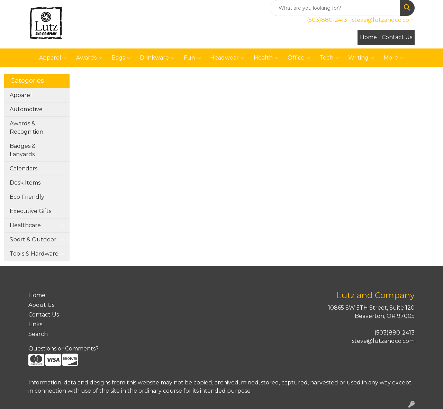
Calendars (23, 168)
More (393, 58)
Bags (121, 58)
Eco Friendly (27, 197)
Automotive (26, 109)
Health (266, 58)
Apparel (53, 58)
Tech (329, 58)
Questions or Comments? (63, 348)
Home (368, 37)
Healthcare (25, 225)
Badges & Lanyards (23, 150)
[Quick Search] (335, 8)
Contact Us (397, 37)
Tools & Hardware (34, 253)
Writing (361, 58)
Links (35, 324)
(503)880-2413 (327, 20)
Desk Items (25, 182)
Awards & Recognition (26, 127)
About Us (41, 305)
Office (299, 58)
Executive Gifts (30, 211)
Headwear (227, 58)
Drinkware (157, 58)
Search (38, 334)
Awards (89, 58)
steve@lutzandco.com (383, 20)
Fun (192, 58)
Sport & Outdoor (33, 239)
